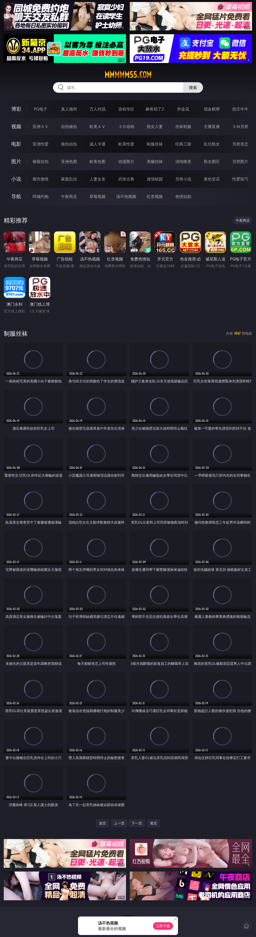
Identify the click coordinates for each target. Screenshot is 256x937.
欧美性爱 (126, 144)
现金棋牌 (212, 109)
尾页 (153, 823)
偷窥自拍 (40, 161)
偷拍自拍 (69, 144)
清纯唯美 (183, 161)
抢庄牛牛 (240, 109)
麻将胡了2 (155, 109)
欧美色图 (98, 161)
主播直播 (212, 126)
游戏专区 (126, 109)
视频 (16, 126)
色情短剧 (183, 196)
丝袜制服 (183, 126)
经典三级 (183, 144)
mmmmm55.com (128, 75)
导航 (16, 196)
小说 (16, 178)
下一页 (137, 823)
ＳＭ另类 (240, 126)
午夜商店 (69, 196)
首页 (102, 823)
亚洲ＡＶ (40, 126)
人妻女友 (98, 179)
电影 (16, 143)
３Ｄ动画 (126, 126)
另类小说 (183, 179)
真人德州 (69, 109)
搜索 (193, 87)
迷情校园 (155, 179)
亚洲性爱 (40, 144)
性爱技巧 (240, 179)
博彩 (16, 108)
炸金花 (183, 109)
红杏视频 (155, 196)
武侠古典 (126, 179)
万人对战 (98, 109)
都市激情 (40, 179)
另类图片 (240, 161)
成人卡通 (98, 144)
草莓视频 (98, 196)
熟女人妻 (155, 126)
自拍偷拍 (69, 126)
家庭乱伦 (69, 179)
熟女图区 (212, 161)
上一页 (119, 823)
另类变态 (240, 144)
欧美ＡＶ (98, 126)
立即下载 (163, 926)
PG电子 (40, 109)
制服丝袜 (155, 144)
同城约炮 (40, 196)
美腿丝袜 (155, 161)
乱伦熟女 (212, 144)
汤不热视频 (126, 196)
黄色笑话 (212, 179)
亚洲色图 (69, 161)
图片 (16, 161)
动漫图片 (126, 161)
